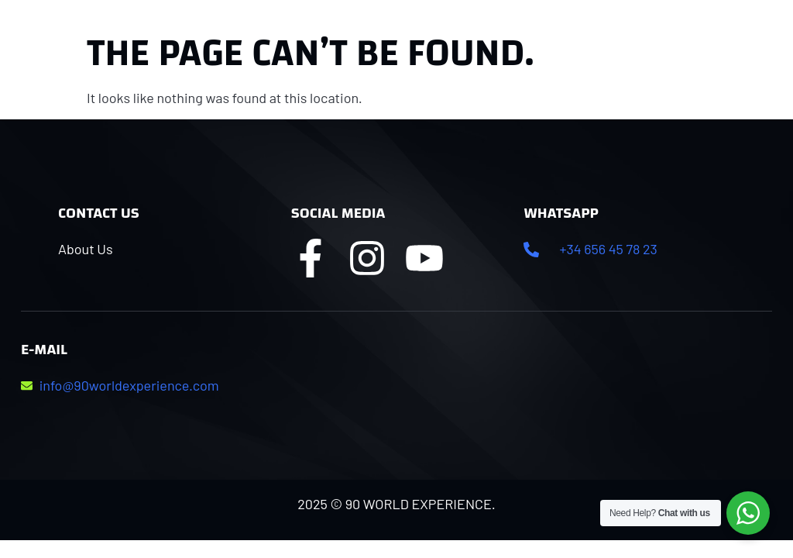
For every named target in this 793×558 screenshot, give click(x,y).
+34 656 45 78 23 (608, 248)
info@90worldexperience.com (129, 385)
